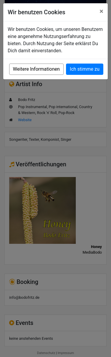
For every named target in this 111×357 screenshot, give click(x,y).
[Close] (101, 11)
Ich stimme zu (84, 69)
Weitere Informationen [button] (36, 69)
